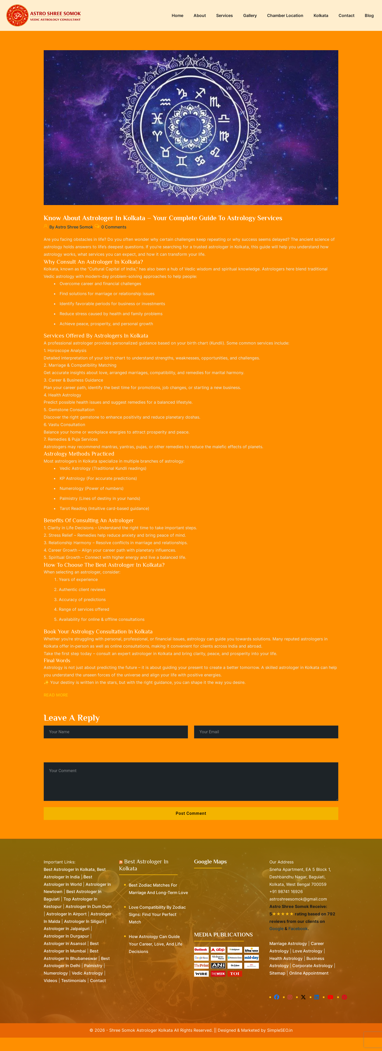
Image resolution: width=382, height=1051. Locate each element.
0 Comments (117, 225)
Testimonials (73, 993)
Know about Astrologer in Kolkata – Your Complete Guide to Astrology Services (163, 218)
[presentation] (79, 765)
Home (177, 15)
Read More (56, 708)
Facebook (298, 941)
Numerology (56, 986)
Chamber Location (285, 15)
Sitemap (277, 986)
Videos (50, 993)
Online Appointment (309, 986)
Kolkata (321, 15)
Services (224, 15)
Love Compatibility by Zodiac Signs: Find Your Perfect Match (157, 928)
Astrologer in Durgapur (66, 949)
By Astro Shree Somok (68, 225)
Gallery (250, 15)
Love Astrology (307, 964)
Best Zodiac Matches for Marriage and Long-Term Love (158, 902)
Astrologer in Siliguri (84, 934)
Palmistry (93, 979)
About (200, 15)
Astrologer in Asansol (65, 956)
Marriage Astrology (288, 956)
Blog (369, 15)
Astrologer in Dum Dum (89, 919)
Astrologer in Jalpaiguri (66, 941)
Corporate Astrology (312, 979)
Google (276, 941)
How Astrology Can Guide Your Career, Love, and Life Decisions (155, 957)
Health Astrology (286, 971)
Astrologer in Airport (66, 927)
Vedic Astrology (87, 986)
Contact (346, 15)
